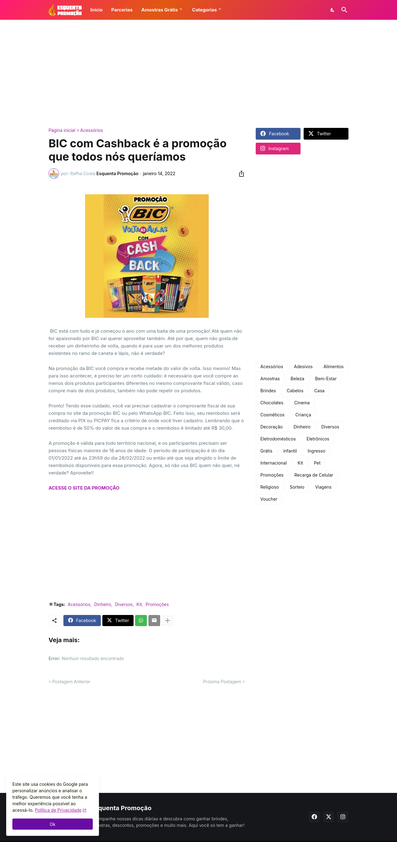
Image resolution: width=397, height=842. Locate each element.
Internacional (273, 462)
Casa (319, 390)
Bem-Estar (326, 378)
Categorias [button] (204, 10)
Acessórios (91, 130)
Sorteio (297, 487)
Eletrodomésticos (278, 438)
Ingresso (316, 450)
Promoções (157, 604)
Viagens (323, 487)
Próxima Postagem (222, 681)
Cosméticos (272, 414)
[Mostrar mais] (167, 620)
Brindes (268, 390)
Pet (317, 462)
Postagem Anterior (71, 681)
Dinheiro (102, 604)
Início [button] (96, 10)
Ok (52, 824)
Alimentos (333, 366)
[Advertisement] (198, 74)
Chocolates (272, 402)
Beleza (297, 378)
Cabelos (295, 390)
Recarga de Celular (313, 475)
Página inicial (62, 130)
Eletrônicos (318, 438)
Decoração (271, 426)
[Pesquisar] (343, 10)
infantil (290, 450)
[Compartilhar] (239, 173)
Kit (139, 604)
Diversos (124, 604)
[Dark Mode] (332, 10)
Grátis (266, 450)
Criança (303, 414)
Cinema (302, 402)
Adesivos (303, 366)
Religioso (269, 487)
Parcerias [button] (122, 10)
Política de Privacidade (58, 810)
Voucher (268, 499)
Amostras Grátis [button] (159, 10)
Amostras (270, 378)
